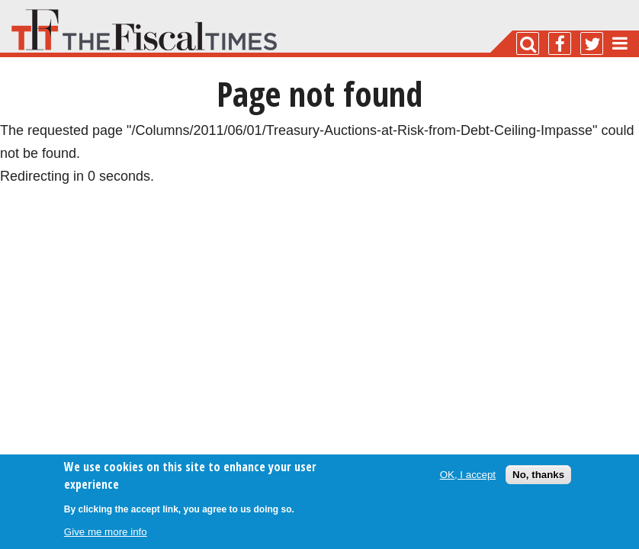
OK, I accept (468, 474)
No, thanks (538, 474)
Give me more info (105, 532)
